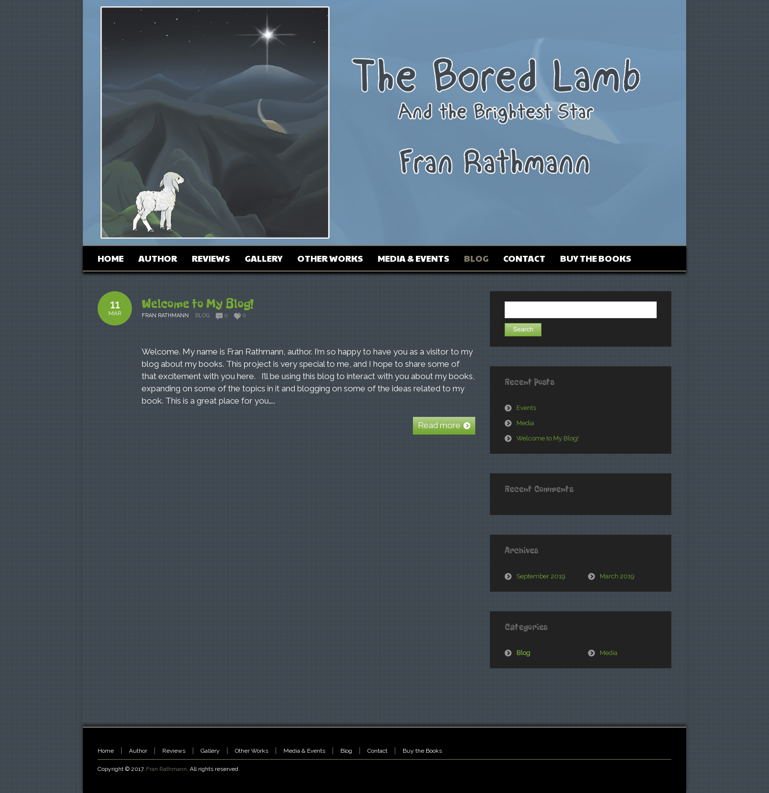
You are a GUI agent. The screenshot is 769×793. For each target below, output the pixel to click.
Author (138, 750)
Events (526, 407)
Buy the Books (422, 750)
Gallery (210, 750)
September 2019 (540, 576)
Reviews (173, 750)
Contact (377, 750)
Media (525, 423)
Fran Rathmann (166, 769)
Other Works (251, 750)
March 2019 (617, 576)
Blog (202, 315)
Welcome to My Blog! (198, 303)
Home (106, 750)
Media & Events (304, 750)
